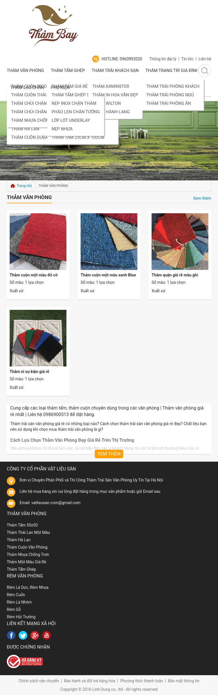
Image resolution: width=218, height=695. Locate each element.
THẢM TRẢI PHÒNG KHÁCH (172, 86)
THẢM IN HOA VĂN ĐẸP (115, 94)
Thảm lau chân (27, 87)
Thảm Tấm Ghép (68, 70)
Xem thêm (202, 198)
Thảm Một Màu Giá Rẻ (26, 562)
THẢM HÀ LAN (25, 128)
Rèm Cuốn (16, 594)
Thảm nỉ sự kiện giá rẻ (29, 371)
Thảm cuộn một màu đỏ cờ (34, 275)
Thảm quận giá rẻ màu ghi (175, 275)
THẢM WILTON (107, 103)
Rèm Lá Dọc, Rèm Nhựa (28, 587)
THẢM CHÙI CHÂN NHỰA (35, 103)
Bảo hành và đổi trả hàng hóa (89, 681)
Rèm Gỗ (14, 609)
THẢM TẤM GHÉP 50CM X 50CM (83, 94)
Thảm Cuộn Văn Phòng (27, 547)
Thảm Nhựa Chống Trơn (28, 554)
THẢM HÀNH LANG (111, 111)
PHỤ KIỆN (60, 87)
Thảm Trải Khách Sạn (115, 70)
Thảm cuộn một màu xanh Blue (108, 275)
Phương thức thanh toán (141, 681)
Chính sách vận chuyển (38, 681)
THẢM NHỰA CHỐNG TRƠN (37, 120)
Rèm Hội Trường (21, 617)
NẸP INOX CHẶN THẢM (74, 103)
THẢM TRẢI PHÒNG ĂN (168, 103)
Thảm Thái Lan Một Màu (28, 532)
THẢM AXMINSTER (111, 86)
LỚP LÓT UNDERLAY (71, 120)
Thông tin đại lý (162, 59)
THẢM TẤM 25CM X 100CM (78, 137)
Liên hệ (204, 59)
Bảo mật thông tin (184, 681)
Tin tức (187, 59)
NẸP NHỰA (62, 128)
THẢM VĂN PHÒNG (25, 70)
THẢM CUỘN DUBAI (30, 137)
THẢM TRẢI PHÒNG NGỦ (170, 94)
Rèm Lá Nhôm (19, 602)
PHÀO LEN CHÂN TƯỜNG (76, 111)
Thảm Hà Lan (18, 540)
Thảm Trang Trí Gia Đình (172, 70)
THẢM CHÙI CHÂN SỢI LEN (37, 111)
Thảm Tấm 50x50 (22, 525)
